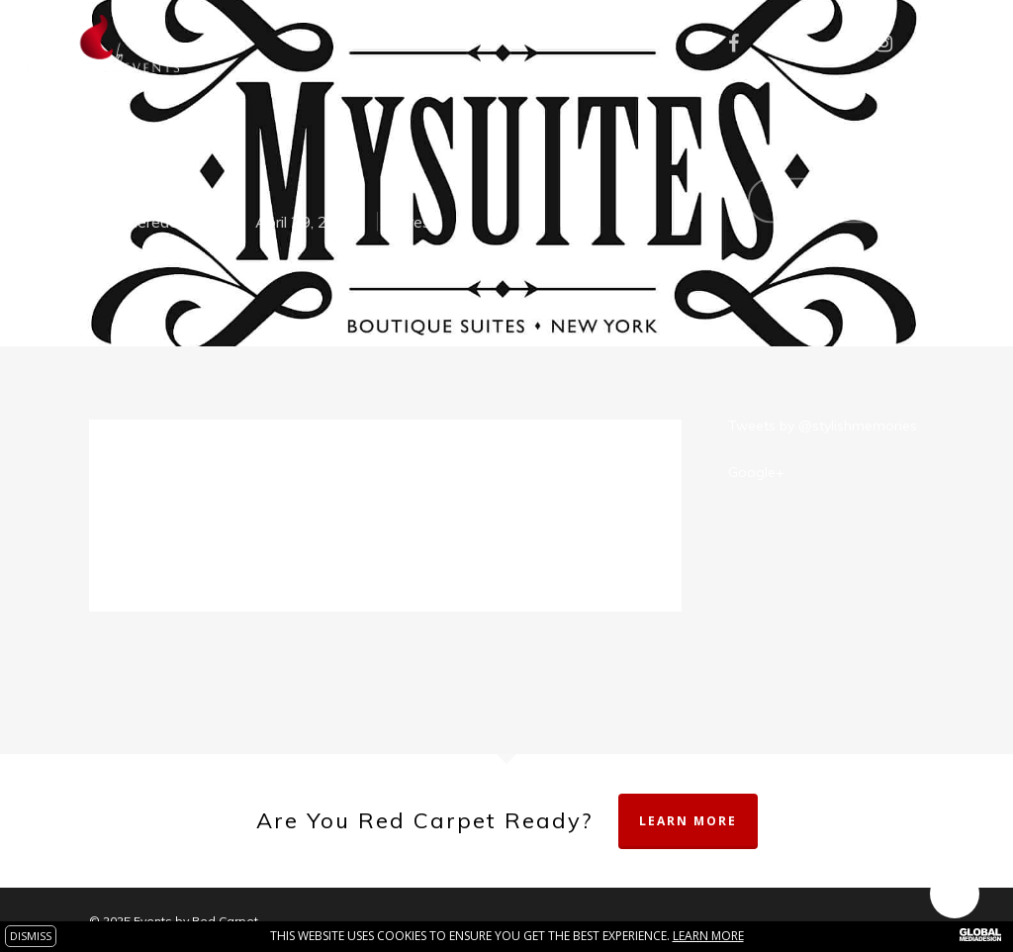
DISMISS (30, 935)
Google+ (756, 472)
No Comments (836, 198)
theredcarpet (169, 222)
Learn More (688, 820)
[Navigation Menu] (968, 43)
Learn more (708, 935)
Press (418, 222)
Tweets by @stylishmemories (822, 425)
